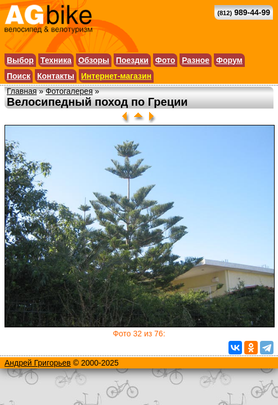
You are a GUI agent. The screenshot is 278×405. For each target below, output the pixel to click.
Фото (165, 60)
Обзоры (93, 60)
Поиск (18, 75)
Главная (22, 91)
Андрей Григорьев (38, 362)
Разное (195, 60)
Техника (56, 60)
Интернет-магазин (116, 75)
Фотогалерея (69, 91)
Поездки (132, 60)
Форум (229, 60)
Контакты (55, 75)
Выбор (20, 60)
